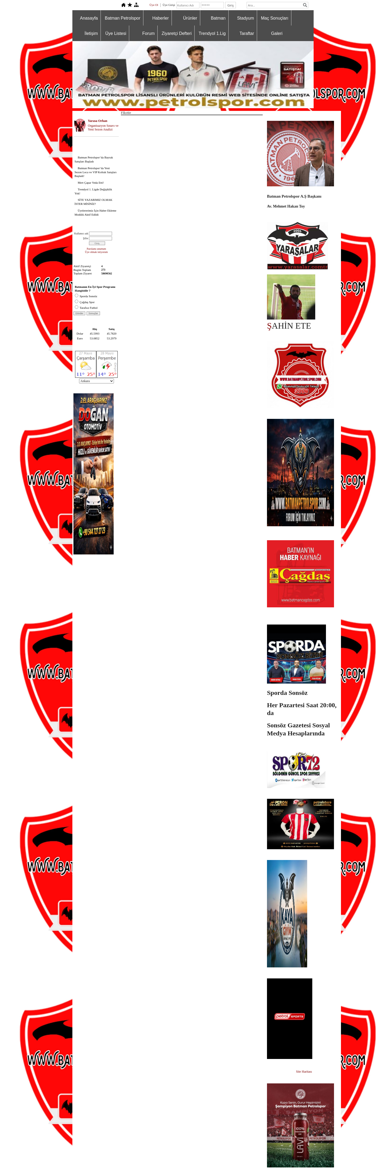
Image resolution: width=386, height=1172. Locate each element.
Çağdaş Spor (85, 302)
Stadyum (245, 18)
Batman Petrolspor (122, 18)
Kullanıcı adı (81, 233)
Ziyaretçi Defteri (177, 33)
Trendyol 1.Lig (212, 33)
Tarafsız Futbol (86, 307)
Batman (218, 18)
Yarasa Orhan (97, 121)
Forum (148, 33)
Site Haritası (304, 1071)
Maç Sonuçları (274, 18)
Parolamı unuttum (96, 248)
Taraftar (247, 33)
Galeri (277, 33)
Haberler (160, 18)
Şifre (85, 238)
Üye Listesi (115, 33)
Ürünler (190, 18)
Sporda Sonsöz (86, 296)
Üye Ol (154, 4)
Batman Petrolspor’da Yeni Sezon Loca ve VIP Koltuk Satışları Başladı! (96, 172)
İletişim (91, 33)
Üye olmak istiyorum (96, 252)
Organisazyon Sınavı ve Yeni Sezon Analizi (103, 128)
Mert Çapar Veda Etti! (91, 182)
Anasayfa (89, 18)
